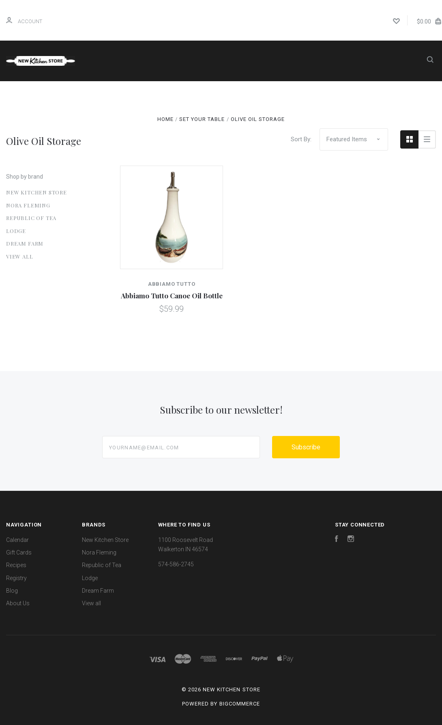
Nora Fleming (28, 205)
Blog (345, 92)
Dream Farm (24, 243)
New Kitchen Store (36, 192)
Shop (135, 92)
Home (100, 92)
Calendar (178, 92)
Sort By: (301, 139)
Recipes (268, 92)
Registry (313, 92)
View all (19, 256)
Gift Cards (220, 92)
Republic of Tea (31, 217)
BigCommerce (239, 704)
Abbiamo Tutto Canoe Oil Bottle (172, 295)
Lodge (16, 230)
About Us (222, 114)
